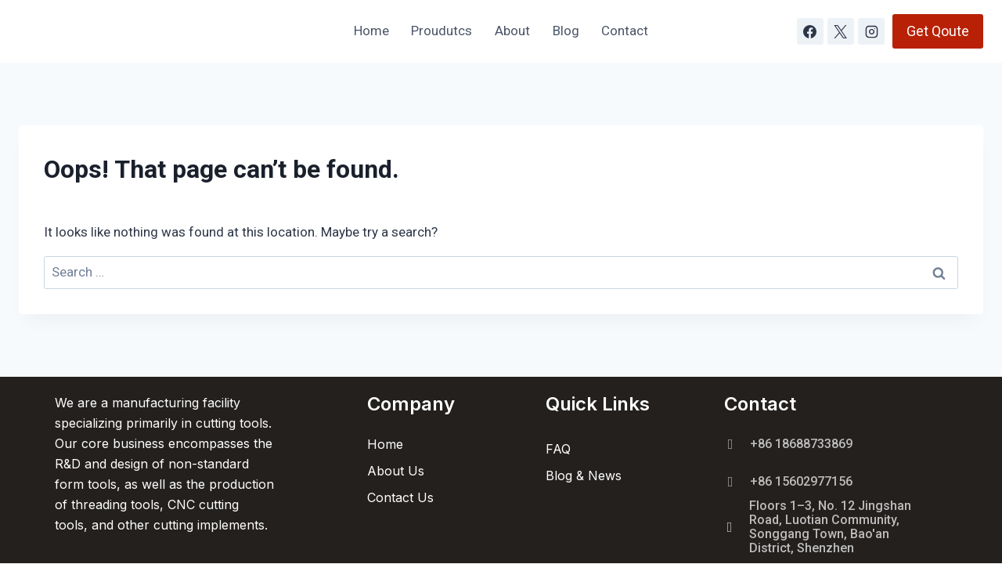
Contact (624, 30)
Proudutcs (441, 30)
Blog (566, 30)
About (512, 30)
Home (371, 30)
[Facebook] (810, 31)
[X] (840, 31)
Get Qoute (937, 31)
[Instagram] (871, 31)
